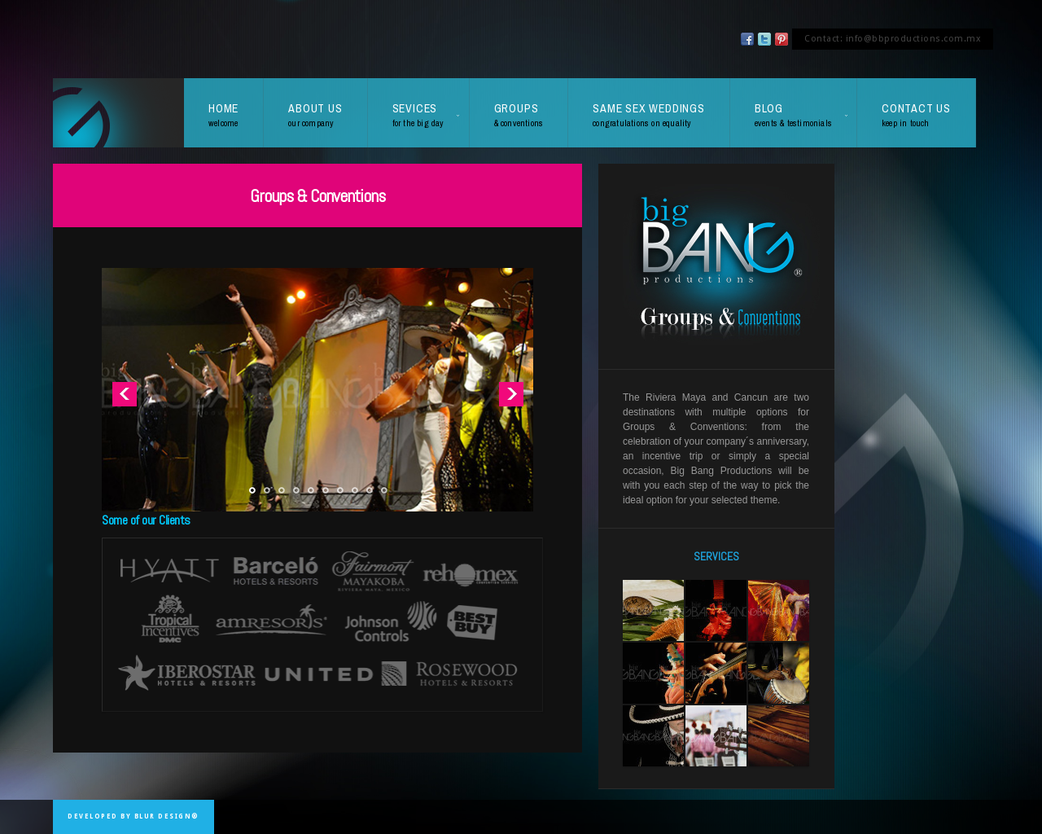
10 (384, 490)
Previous (124, 394)
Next (511, 394)
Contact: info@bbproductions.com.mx (892, 38)
